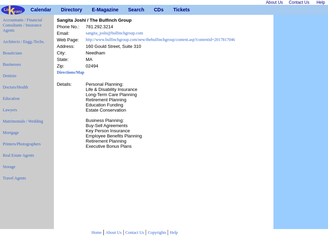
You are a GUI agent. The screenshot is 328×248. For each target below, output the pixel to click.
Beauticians (12, 53)
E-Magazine (94, 9)
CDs (156, 9)
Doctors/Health (15, 87)
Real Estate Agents (18, 155)
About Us (114, 232)
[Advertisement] (300, 122)
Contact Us (134, 232)
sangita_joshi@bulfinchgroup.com (114, 33)
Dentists (9, 75)
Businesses (12, 64)
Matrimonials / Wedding (23, 121)
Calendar (33, 9)
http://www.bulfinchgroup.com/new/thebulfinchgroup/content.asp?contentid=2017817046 (160, 39)
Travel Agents (14, 178)
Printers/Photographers (22, 144)
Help (174, 232)
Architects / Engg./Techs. (24, 41)
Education (11, 98)
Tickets (176, 9)
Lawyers (10, 109)
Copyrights (157, 232)
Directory (63, 9)
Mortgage (11, 132)
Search (130, 9)
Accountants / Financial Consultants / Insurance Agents (22, 25)
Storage (9, 166)
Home (96, 232)
